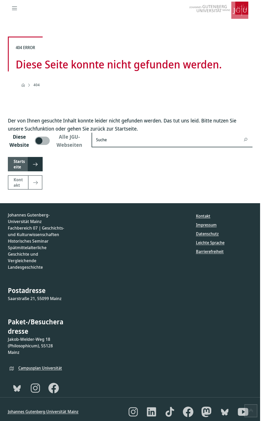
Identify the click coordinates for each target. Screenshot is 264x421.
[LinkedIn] (151, 412)
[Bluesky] (17, 388)
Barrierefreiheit (210, 251)
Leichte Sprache (210, 242)
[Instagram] (35, 388)
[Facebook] (53, 388)
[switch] (46, 141)
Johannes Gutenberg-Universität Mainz (43, 411)
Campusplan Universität (40, 368)
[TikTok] (170, 412)
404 (36, 84)
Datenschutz (207, 234)
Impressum (206, 225)
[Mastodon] (206, 412)
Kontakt (203, 216)
